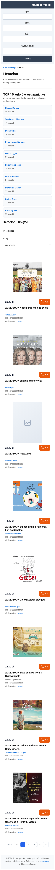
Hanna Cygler (11, 153)
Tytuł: (27, 11)
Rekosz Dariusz (12, 108)
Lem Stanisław (12, 176)
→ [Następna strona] (46, 844)
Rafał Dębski (11, 210)
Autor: (27, 34)
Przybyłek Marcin (13, 188)
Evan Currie (10, 131)
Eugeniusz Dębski (13, 165)
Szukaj (28, 58)
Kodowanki (44, 861)
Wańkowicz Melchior (14, 119)
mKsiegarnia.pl (9, 67)
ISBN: (27, 23)
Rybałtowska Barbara (15, 142)
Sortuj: (5, 238)
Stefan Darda (11, 199)
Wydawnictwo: (27, 46)
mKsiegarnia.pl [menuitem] (41, 4)
